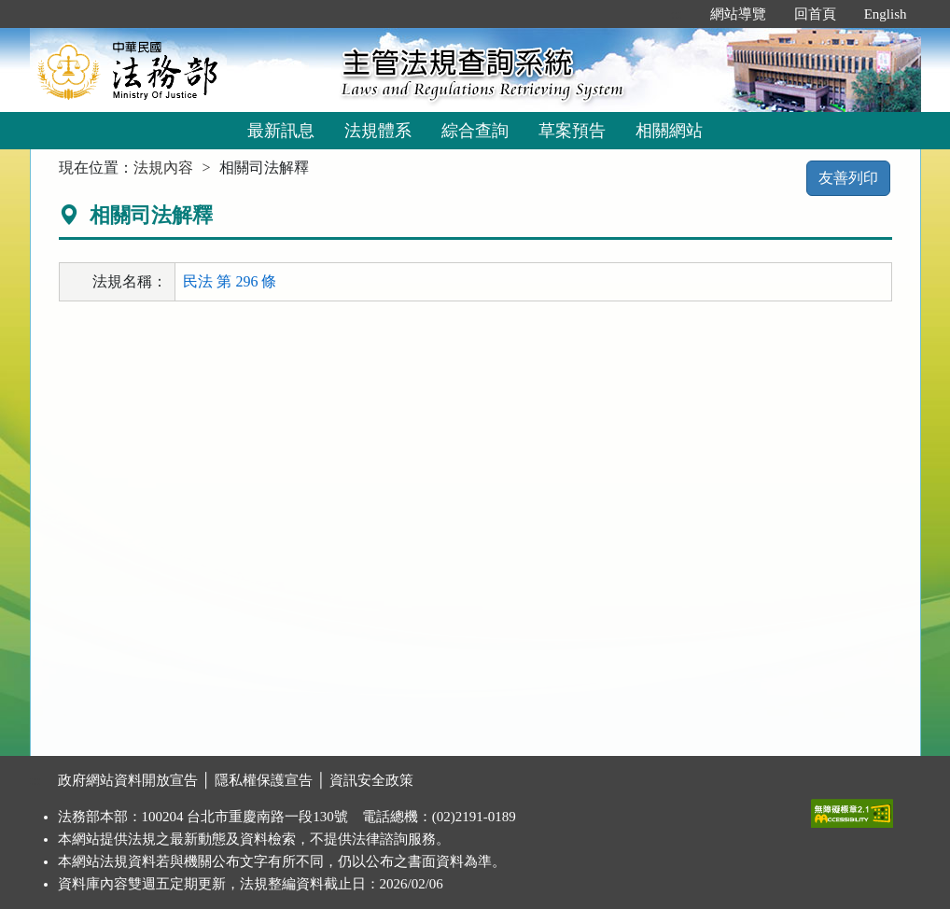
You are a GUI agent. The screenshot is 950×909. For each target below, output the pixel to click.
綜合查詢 (475, 130)
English (885, 14)
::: (676, 14)
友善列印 (848, 178)
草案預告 (572, 130)
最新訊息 (280, 130)
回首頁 (815, 14)
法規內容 (163, 167)
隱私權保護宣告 (264, 780)
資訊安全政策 (371, 780)
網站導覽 (738, 14)
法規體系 (378, 130)
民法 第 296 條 (229, 281)
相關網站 (669, 130)
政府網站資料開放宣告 (128, 780)
